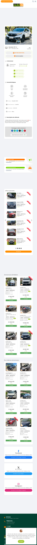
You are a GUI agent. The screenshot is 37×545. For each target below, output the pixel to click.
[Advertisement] (18, 16)
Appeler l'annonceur (18, 70)
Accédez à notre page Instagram (18, 490)
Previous (5, 220)
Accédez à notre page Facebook (18, 457)
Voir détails (11, 300)
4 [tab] (21, 248)
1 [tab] (16, 248)
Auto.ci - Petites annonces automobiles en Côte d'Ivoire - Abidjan (18, 5)
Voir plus (18, 251)
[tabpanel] (18, 219)
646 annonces (23, 66)
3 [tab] (19, 248)
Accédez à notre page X (18, 473)
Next (31, 220)
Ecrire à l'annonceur (18, 73)
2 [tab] (17, 248)
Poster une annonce (7, 1)
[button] (7, 35)
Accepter (23, 541)
